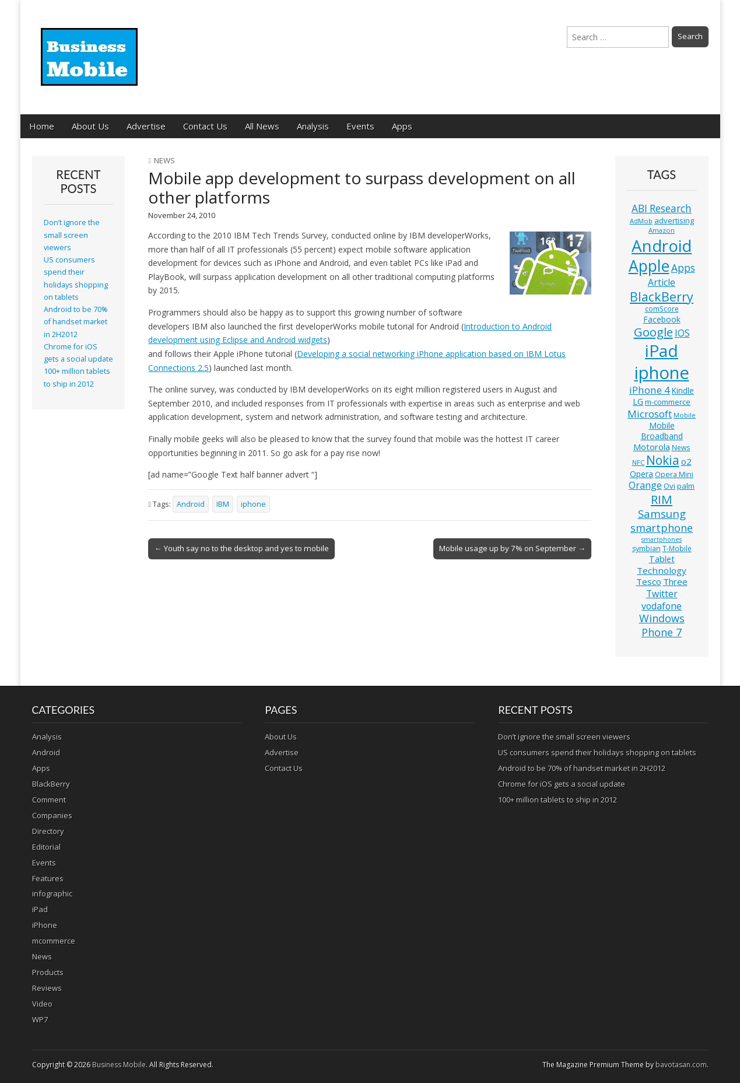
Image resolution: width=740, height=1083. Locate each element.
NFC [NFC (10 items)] (638, 462)
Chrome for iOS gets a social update (561, 784)
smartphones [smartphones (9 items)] (661, 539)
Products (48, 972)
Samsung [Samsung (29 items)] (662, 513)
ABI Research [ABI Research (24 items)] (662, 208)
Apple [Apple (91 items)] (649, 265)
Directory (48, 831)
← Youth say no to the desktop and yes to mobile (241, 548)
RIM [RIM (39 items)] (661, 499)
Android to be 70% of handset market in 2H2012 (76, 321)
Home (41, 126)
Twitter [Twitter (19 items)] (662, 593)
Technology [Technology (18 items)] (661, 570)
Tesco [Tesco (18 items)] (648, 581)
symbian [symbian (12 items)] (646, 548)
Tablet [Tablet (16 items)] (662, 559)
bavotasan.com (681, 1065)
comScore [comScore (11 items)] (662, 309)
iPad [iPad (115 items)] (661, 350)
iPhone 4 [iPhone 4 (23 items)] (649, 390)
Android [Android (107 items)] (662, 245)
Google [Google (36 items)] (653, 332)
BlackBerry (51, 784)
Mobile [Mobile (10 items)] (685, 415)
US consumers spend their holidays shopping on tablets (597, 752)
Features (48, 878)
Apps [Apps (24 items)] (683, 268)
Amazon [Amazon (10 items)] (661, 230)
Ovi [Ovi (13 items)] (669, 486)
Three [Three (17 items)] (675, 581)
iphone (253, 504)
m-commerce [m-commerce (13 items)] (667, 402)
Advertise (146, 126)
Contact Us (205, 126)
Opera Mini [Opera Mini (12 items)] (674, 474)
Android (191, 504)
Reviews (47, 988)
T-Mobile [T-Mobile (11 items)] (677, 548)
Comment (49, 799)
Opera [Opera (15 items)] (641, 473)
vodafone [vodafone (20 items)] (661, 606)
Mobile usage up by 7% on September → (512, 548)
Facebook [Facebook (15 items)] (662, 319)
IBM (222, 504)
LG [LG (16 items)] (638, 401)
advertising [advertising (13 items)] (674, 220)
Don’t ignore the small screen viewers (72, 235)
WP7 (40, 1019)
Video (42, 1003)
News (164, 160)
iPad (40, 909)
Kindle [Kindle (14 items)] (683, 390)
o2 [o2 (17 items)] (686, 461)
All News (262, 126)
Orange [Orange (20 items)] (645, 485)
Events (360, 126)
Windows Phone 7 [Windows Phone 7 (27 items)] (662, 625)
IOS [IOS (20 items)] (682, 333)
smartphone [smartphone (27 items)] (661, 528)
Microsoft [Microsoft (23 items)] (649, 413)
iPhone (44, 925)
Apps (402, 126)
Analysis (313, 126)
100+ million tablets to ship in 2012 (557, 799)
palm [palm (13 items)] (686, 486)
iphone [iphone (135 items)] (661, 372)
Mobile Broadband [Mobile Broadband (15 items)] (662, 430)
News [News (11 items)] (681, 448)
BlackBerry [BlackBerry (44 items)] (661, 296)
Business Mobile (119, 1065)
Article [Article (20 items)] (661, 282)
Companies (52, 815)
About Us (90, 126)
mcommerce (53, 940)
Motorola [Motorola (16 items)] (651, 447)
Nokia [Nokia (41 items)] (662, 460)
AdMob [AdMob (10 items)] (641, 220)
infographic (52, 893)
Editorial (46, 847)
